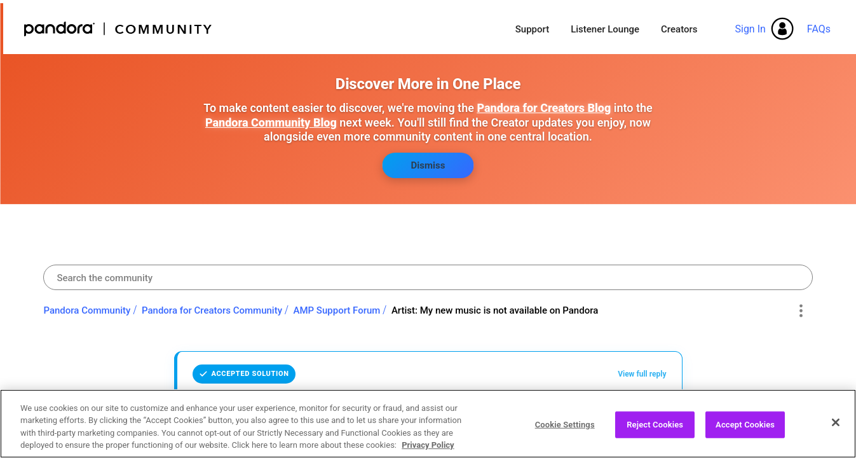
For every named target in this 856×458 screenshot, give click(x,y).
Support (532, 29)
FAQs (819, 29)
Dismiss (428, 165)
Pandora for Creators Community (212, 310)
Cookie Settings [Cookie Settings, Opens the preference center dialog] (565, 430)
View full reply (642, 374)
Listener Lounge (605, 29)
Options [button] (801, 311)
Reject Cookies (655, 430)
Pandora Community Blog (271, 122)
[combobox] (427, 277)
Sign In (750, 29)
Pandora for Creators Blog (544, 107)
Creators (679, 29)
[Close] (836, 428)
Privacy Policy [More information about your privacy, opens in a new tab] (428, 451)
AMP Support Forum (337, 310)
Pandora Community (118, 29)
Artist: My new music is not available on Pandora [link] (494, 310)
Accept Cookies (745, 430)
